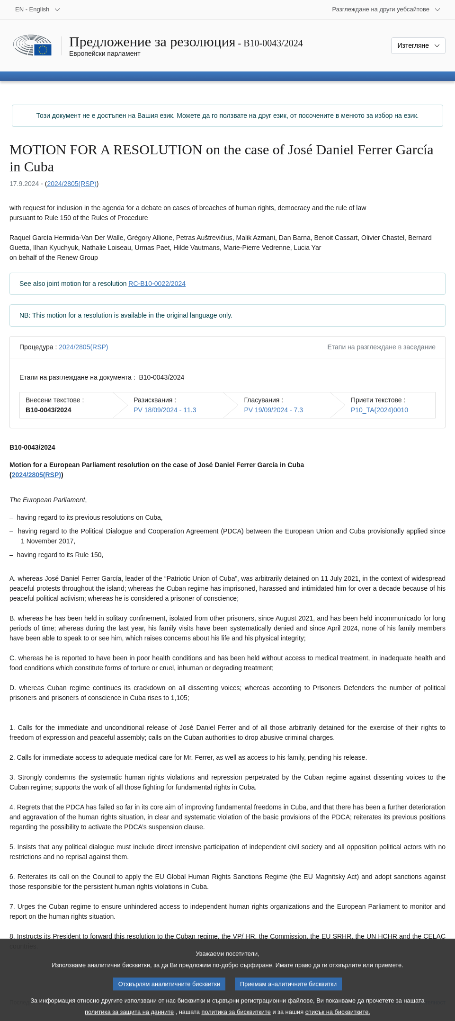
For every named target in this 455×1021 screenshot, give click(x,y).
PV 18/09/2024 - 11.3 (165, 410)
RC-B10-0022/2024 (157, 283)
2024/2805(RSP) (71, 183)
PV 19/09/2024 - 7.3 (273, 410)
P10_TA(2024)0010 (379, 410)
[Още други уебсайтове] (386, 9)
